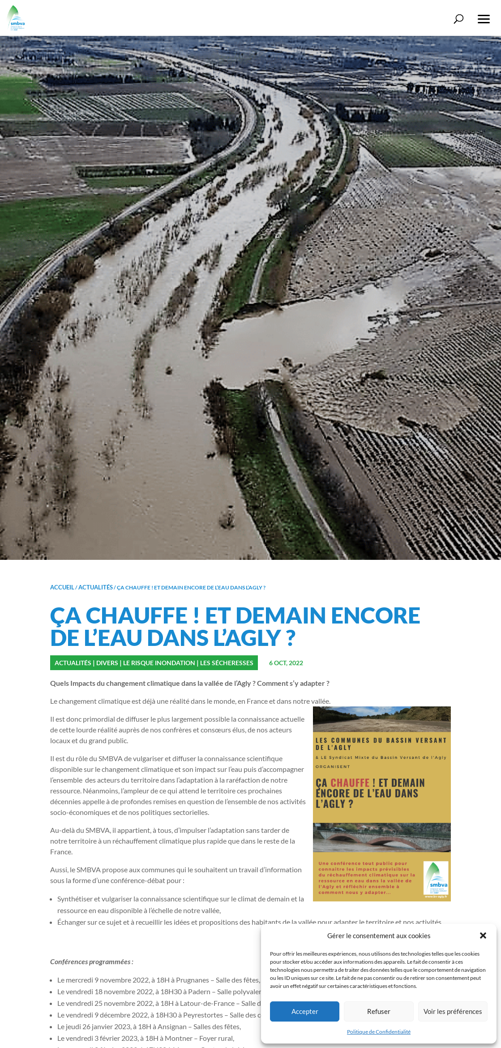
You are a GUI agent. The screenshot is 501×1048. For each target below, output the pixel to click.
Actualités (95, 587)
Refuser (378, 1011)
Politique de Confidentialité (379, 1031)
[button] (483, 935)
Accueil (62, 587)
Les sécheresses (226, 663)
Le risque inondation (159, 663)
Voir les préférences (453, 1011)
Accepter (304, 1011)
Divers (107, 663)
